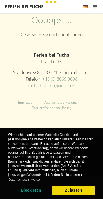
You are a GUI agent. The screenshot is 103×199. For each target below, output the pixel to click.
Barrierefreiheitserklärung (51, 107)
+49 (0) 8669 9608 (59, 79)
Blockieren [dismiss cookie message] (31, 190)
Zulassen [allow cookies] (73, 190)
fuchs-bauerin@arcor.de (51, 86)
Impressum (26, 102)
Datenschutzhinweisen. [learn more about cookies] (25, 180)
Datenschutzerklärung (60, 102)
